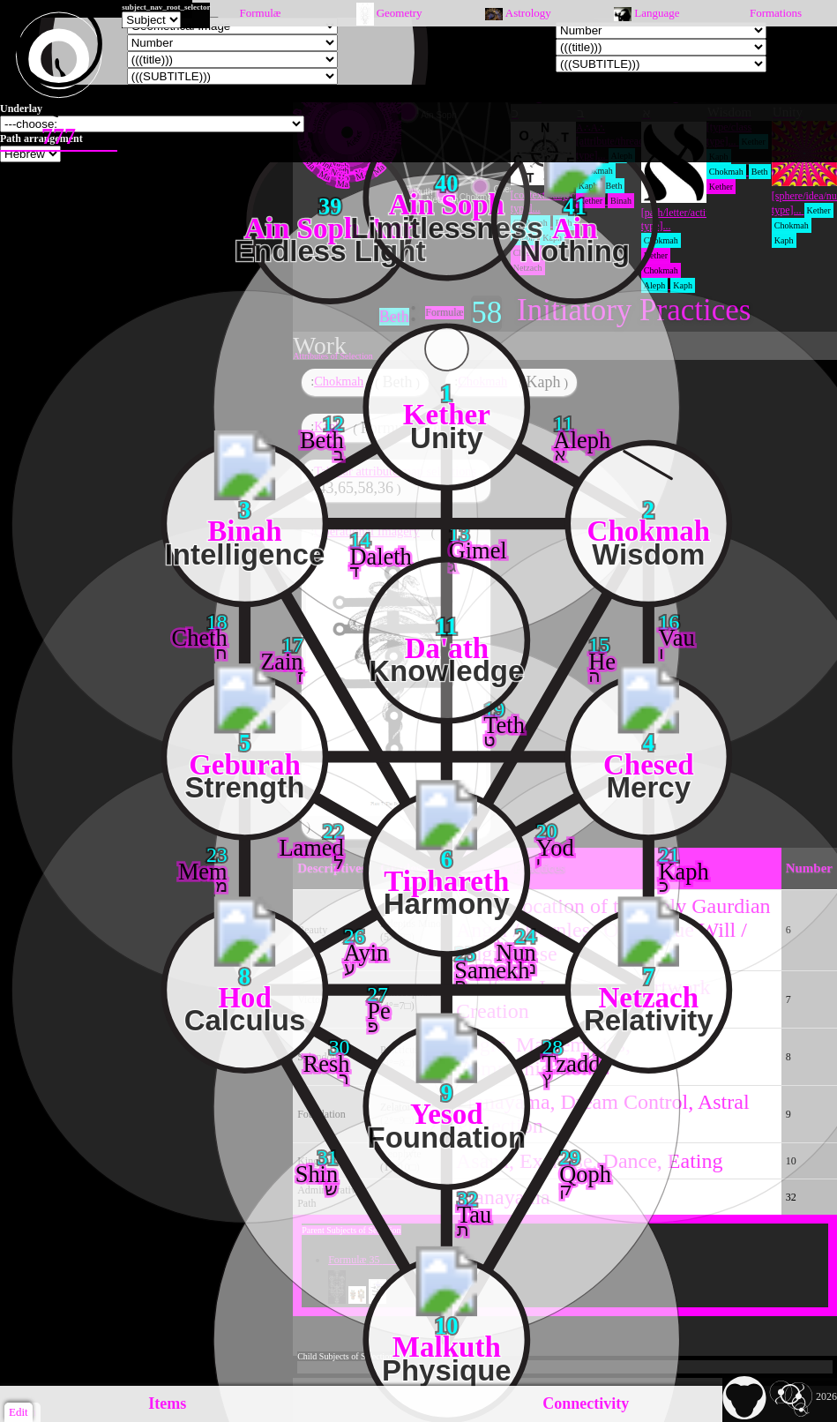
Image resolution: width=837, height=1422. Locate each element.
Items (167, 1403)
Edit (18, 1411)
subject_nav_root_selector (166, 7)
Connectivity (585, 1403)
